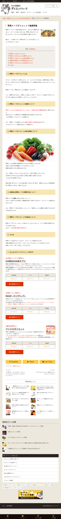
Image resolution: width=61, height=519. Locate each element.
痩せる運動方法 (9, 478)
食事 (17, 12)
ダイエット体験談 (9, 485)
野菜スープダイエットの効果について (21, 55)
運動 (12, 12)
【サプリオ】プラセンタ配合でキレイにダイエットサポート (45, 378)
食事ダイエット (17, 370)
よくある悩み (37, 12)
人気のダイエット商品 (10, 493)
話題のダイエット (40, 490)
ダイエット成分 (29, 490)
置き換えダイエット (24, 493)
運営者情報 (10, 511)
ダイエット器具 (18, 490)
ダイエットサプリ (10, 474)
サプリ (29, 12)
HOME (4, 18)
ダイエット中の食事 (11, 467)
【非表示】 (32, 49)
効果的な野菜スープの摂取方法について (21, 60)
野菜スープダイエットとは (17, 53)
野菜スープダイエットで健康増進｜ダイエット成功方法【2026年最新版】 (18, 1)
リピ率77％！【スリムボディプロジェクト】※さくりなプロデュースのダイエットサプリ (15, 379)
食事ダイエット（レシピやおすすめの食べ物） (19, 18)
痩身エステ (7, 490)
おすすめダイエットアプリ (12, 482)
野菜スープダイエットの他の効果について (22, 58)
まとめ (11, 65)
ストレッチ (36, 493)
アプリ (45, 12)
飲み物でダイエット (10, 470)
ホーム (4, 511)
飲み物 (23, 12)
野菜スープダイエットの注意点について (21, 62)
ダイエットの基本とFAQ (12, 463)
